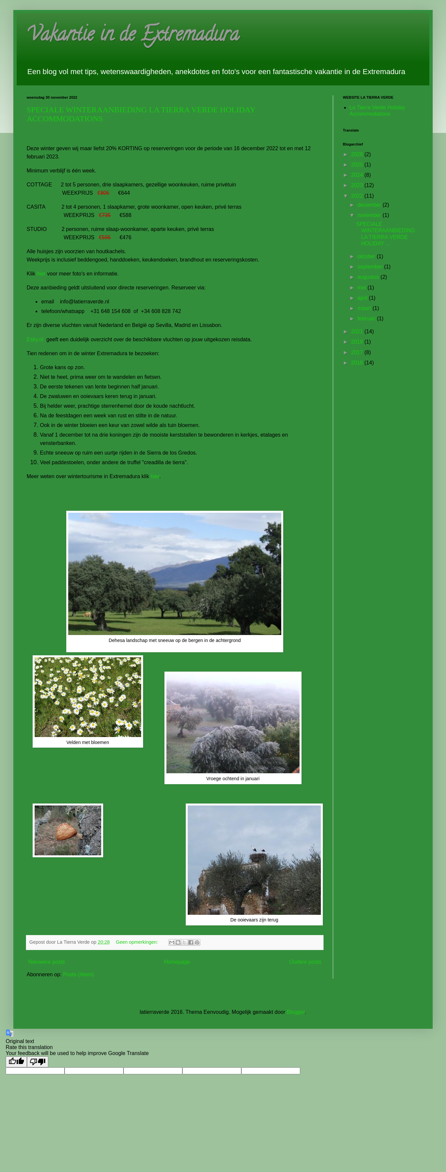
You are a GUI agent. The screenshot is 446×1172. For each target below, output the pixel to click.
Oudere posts (305, 962)
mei (362, 287)
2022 (357, 196)
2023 (357, 185)
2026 (357, 154)
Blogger (296, 1012)
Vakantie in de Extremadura (133, 36)
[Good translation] (16, 1061)
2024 (357, 175)
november (370, 215)
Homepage (177, 962)
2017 (357, 352)
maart (364, 308)
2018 (357, 342)
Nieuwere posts (46, 962)
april (363, 298)
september (370, 266)
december (370, 205)
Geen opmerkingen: (137, 942)
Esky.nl (36, 339)
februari (367, 318)
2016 (357, 363)
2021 (357, 331)
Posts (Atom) (78, 974)
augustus (368, 277)
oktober (367, 256)
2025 (357, 164)
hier (42, 273)
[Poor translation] (37, 1061)
